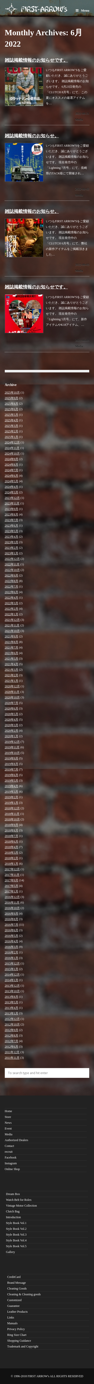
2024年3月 (11, 492)
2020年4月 (11, 719)
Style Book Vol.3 (16, 1234)
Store (8, 1117)
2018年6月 (11, 841)
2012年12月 (12, 1019)
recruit (9, 1151)
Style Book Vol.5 (16, 1246)
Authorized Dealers (16, 1140)
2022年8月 (11, 581)
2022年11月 (12, 564)
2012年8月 (11, 1035)
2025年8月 (11, 403)
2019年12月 (12, 742)
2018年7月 (11, 836)
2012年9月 (11, 1030)
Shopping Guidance (19, 1340)
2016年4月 (11, 941)
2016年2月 (11, 952)
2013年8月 (11, 997)
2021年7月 (11, 647)
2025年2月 (11, 431)
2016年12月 (12, 897)
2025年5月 (11, 414)
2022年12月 (12, 559)
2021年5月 (11, 658)
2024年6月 (11, 475)
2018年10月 (12, 819)
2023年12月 (12, 498)
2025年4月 (11, 420)
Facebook (11, 1157)
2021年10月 (12, 631)
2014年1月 (11, 980)
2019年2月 (11, 797)
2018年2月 (11, 858)
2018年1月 (11, 863)
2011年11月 (12, 1057)
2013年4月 (11, 1008)
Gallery (10, 1252)
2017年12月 (12, 869)
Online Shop (12, 1169)
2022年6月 (11, 592)
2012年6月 (11, 1046)
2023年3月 (11, 542)
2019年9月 (11, 758)
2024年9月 (11, 459)
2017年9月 (11, 880)
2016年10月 (12, 908)
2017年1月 (11, 891)
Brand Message (16, 1282)
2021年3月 (11, 669)
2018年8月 (11, 830)
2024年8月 (11, 464)
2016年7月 (11, 924)
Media (79, 119)
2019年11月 (12, 747)
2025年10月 (12, 392)
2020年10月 (12, 697)
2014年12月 (12, 974)
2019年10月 (12, 753)
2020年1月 (11, 736)
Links (10, 1317)
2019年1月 (11, 802)
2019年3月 (11, 791)
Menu (82, 10)
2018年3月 (11, 852)
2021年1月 (11, 681)
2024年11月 (12, 448)
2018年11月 (12, 814)
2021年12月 (12, 620)
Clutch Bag (13, 1211)
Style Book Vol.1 (16, 1223)
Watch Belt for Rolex (19, 1200)
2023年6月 (11, 525)
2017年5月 (11, 886)
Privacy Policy (16, 1329)
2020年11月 (12, 692)
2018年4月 (11, 847)
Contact (9, 1146)
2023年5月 (11, 531)
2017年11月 (12, 875)
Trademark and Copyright (22, 1346)
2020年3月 (11, 725)
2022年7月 (11, 586)
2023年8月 (11, 514)
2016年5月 (11, 936)
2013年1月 (11, 1013)
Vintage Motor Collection (21, 1205)
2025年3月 (11, 426)
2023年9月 (11, 509)
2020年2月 (11, 730)
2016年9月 (11, 913)
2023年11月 (12, 503)
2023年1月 (11, 553)
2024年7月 (11, 470)
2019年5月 (11, 780)
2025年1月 (11, 437)
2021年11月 (12, 625)
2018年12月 (12, 808)
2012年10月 (12, 1024)
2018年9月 (11, 825)
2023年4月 (11, 536)
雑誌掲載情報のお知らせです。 (36, 60)
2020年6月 (11, 708)
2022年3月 (11, 603)
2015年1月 (11, 969)
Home (8, 1111)
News (8, 1122)
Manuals (12, 1323)
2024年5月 (11, 481)
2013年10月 (12, 991)
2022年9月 (11, 575)
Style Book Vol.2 (16, 1229)
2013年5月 (11, 1002)
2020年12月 (12, 686)
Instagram (11, 1163)
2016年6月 (11, 930)
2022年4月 (11, 597)
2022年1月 (11, 614)
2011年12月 (12, 1052)
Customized (14, 1300)
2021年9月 (11, 636)
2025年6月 (11, 409)
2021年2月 (11, 675)
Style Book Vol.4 (16, 1240)
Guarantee (13, 1306)
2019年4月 (11, 786)
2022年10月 (12, 570)
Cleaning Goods (17, 1288)
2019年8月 (11, 764)
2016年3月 (11, 947)
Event (8, 1128)
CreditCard (14, 1277)
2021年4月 (11, 664)
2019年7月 (11, 769)
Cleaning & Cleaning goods (24, 1294)
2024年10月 (12, 453)
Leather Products (17, 1311)
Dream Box (13, 1194)
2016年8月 (11, 919)
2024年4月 (11, 487)
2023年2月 (11, 548)
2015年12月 (12, 963)
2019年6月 (11, 775)
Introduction (13, 1217)
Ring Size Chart (17, 1335)
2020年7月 (11, 703)
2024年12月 (12, 442)
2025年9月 (11, 398)
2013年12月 (12, 985)
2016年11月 (12, 902)
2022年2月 (11, 608)
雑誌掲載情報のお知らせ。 (32, 135)
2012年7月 (11, 1041)
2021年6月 (11, 653)
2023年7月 (11, 520)
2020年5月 (11, 714)
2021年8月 (11, 642)
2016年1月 (11, 958)
